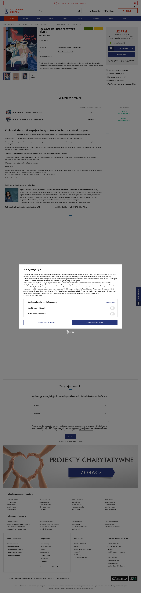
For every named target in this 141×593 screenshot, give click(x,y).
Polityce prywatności (92, 293)
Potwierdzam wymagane (46, 322)
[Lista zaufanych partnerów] (33, 295)
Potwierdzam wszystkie (94, 322)
